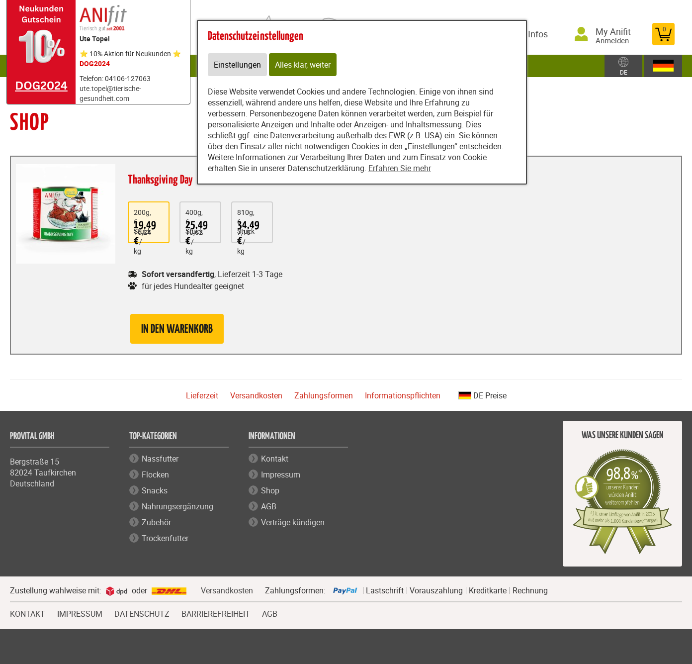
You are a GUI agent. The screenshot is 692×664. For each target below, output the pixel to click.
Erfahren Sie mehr (399, 168)
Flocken (155, 474)
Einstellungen (237, 64)
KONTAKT (27, 612)
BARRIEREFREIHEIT (215, 612)
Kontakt (274, 458)
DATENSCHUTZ (142, 612)
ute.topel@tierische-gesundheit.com (110, 93)
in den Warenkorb (177, 329)
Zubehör (156, 522)
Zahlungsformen (323, 395)
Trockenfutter (165, 538)
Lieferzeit (202, 395)
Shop (270, 490)
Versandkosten (256, 395)
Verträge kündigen (293, 522)
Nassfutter (160, 458)
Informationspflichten (402, 395)
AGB (268, 506)
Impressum (280, 474)
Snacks (155, 490)
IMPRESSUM (79, 612)
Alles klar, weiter (303, 64)
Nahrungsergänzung (177, 506)
